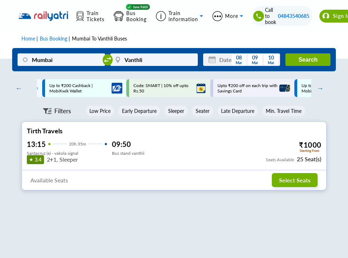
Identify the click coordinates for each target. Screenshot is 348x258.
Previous (17, 88)
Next (318, 88)
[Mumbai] (61, 59)
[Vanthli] (154, 59)
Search (308, 60)
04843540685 (293, 16)
